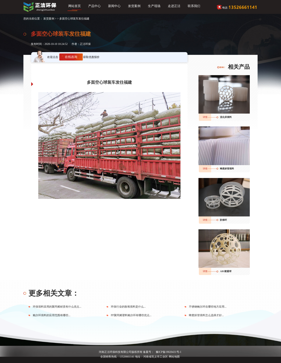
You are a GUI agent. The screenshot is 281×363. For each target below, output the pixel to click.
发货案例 (134, 6)
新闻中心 (114, 6)
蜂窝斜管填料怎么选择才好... (206, 315)
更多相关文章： (53, 293)
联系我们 (194, 6)
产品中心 (94, 6)
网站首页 (74, 6)
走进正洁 (174, 6)
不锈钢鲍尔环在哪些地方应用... (208, 306)
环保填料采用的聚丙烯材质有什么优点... (57, 306)
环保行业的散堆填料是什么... (128, 306)
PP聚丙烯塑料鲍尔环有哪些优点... (131, 315)
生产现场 (154, 6)
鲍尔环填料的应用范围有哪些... (51, 315)
